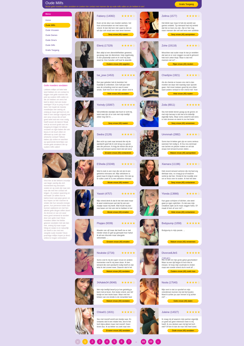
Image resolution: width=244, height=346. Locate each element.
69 (151, 341)
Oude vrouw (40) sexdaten (183, 330)
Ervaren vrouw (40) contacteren (118, 153)
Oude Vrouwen (52, 30)
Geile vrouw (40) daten (183, 301)
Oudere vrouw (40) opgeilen (118, 64)
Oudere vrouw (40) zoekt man (183, 271)
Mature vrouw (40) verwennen (183, 242)
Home (48, 20)
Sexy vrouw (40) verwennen (183, 123)
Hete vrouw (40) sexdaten (118, 94)
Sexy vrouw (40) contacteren (183, 182)
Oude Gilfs (50, 45)
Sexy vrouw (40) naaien (118, 34)
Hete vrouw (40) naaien (183, 94)
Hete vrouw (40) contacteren (183, 212)
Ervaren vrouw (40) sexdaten (118, 330)
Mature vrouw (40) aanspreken (183, 153)
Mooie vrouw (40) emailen (118, 212)
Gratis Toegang (186, 4)
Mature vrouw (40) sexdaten (118, 271)
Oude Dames (51, 35)
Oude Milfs (50, 25)
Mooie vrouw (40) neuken (118, 182)
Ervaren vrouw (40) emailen (118, 242)
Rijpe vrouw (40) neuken (183, 64)
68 (143, 341)
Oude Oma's (51, 40)
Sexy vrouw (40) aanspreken (183, 34)
